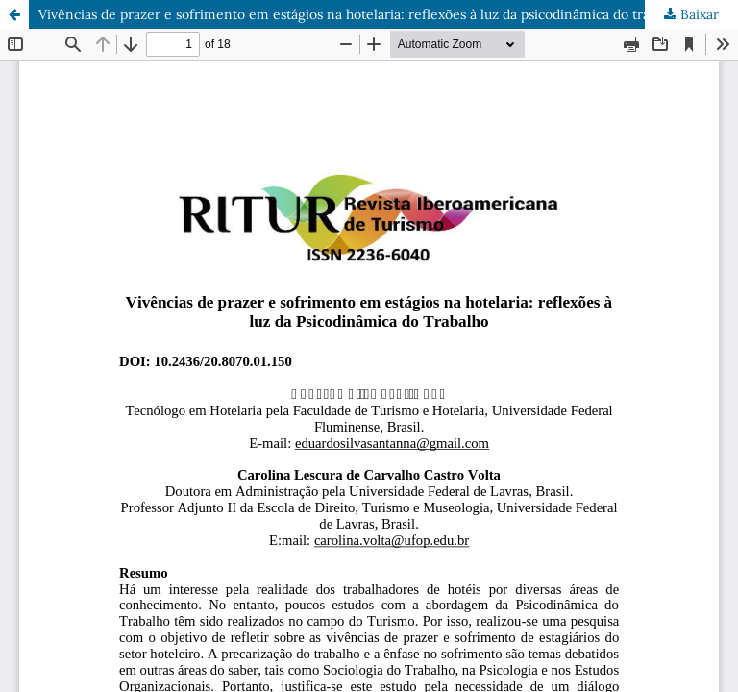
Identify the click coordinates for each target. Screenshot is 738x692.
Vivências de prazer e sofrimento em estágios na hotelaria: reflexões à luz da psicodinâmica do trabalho (360, 14)
